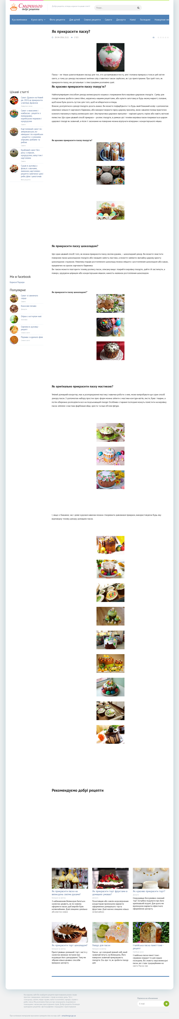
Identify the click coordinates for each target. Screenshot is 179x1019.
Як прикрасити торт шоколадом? (69, 945)
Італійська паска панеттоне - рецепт (148, 947)
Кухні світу (37, 19)
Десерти (121, 19)
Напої (133, 19)
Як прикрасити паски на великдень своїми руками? (66, 893)
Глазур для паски (101, 945)
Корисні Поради (17, 282)
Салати (108, 19)
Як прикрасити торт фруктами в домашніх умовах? (109, 893)
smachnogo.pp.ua (69, 1016)
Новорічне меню (163, 19)
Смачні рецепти (92, 19)
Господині (145, 19)
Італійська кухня (138, 952)
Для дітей (74, 19)
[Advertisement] (110, 764)
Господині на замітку (59, 898)
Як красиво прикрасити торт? (149, 891)
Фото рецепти (57, 19)
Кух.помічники (19, 19)
